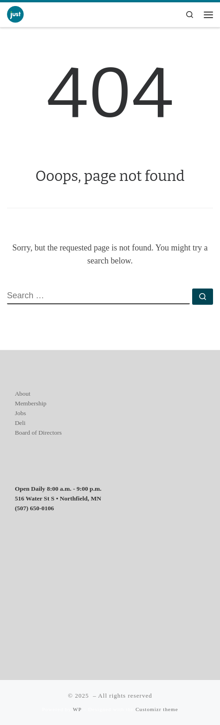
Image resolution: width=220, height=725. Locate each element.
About (23, 393)
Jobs (20, 413)
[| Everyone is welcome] (15, 13)
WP (77, 709)
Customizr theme (157, 709)
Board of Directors (38, 432)
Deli (20, 422)
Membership (30, 403)
